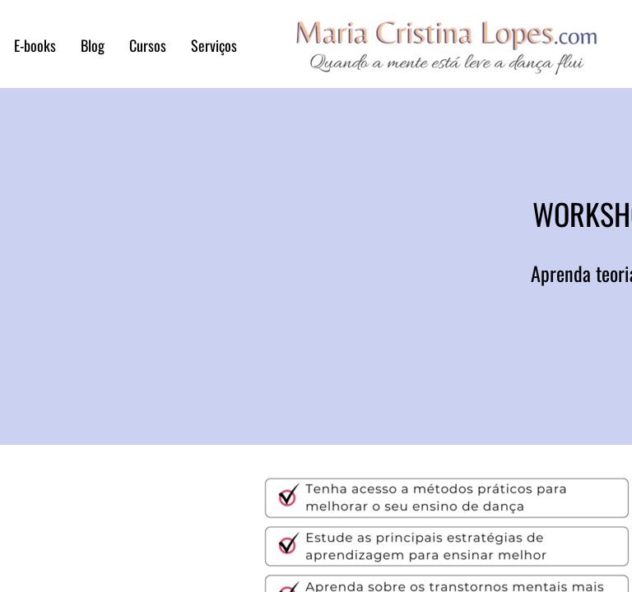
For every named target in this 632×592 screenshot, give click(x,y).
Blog (93, 45)
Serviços (214, 45)
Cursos (147, 45)
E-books (35, 45)
